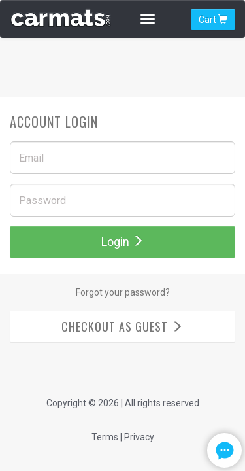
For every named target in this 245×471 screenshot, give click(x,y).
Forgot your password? (123, 292)
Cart (213, 19)
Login (122, 242)
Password (42, 201)
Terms (104, 437)
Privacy (139, 437)
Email (31, 158)
